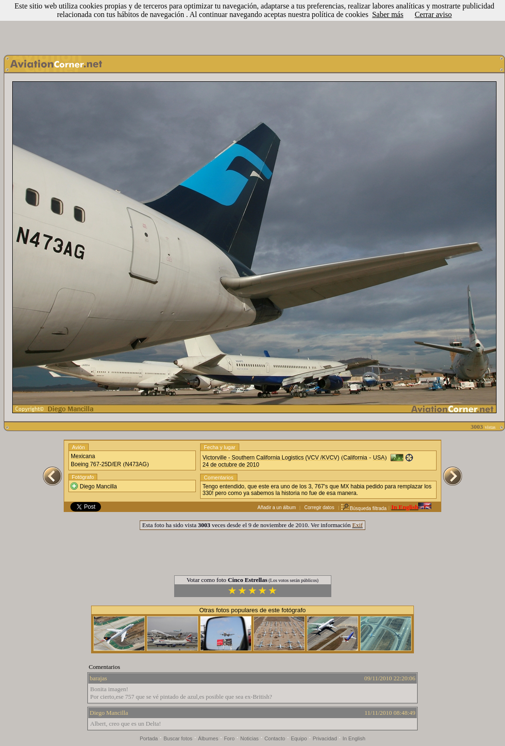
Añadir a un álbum (277, 507)
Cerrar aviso (433, 14)
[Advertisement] (252, 25)
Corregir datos (319, 507)
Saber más (387, 14)
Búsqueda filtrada (364, 508)
